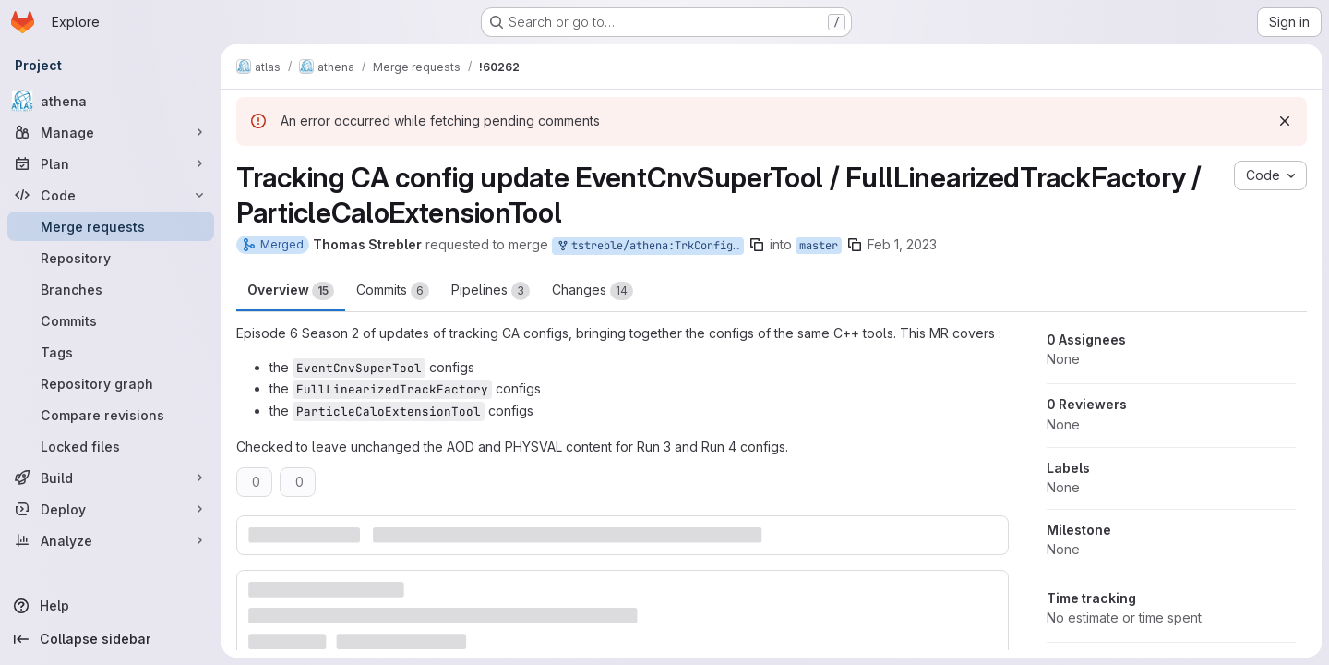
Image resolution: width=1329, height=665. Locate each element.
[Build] (110, 477)
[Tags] (110, 352)
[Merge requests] (110, 226)
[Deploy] (110, 509)
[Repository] (110, 257)
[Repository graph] (110, 383)
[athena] (110, 100)
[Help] (110, 606)
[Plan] (110, 163)
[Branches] (110, 289)
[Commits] (110, 320)
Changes (592, 291)
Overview (290, 291)
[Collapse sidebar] (110, 639)
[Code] (110, 195)
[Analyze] (110, 540)
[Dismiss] (1285, 121)
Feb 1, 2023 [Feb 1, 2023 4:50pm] (902, 244)
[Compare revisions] (110, 414)
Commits (392, 291)
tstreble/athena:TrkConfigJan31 (650, 246)
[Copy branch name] (757, 245)
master (818, 245)
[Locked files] (110, 446)
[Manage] (110, 132)
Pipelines (490, 291)
